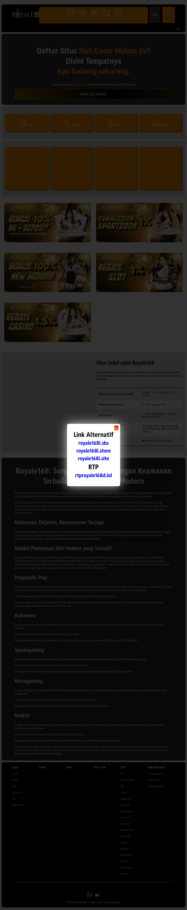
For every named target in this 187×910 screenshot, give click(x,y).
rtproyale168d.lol (93, 475)
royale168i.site (93, 458)
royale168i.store (93, 450)
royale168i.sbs (93, 443)
